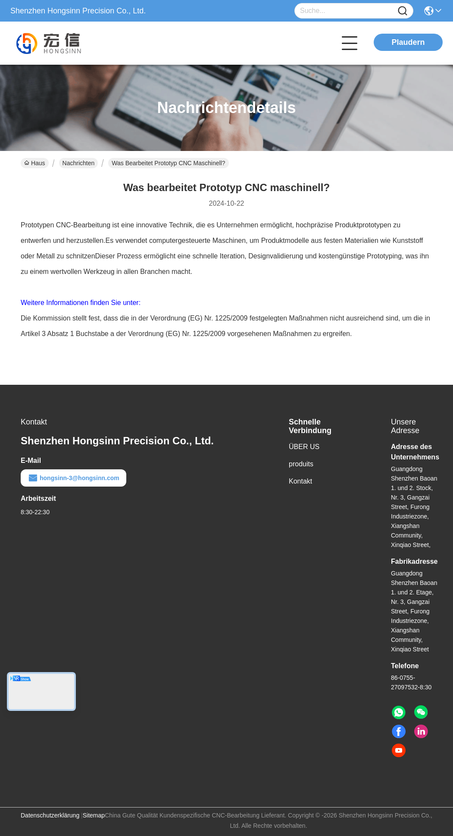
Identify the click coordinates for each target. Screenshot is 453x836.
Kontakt (300, 481)
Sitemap (94, 815)
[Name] (402, 11)
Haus (34, 163)
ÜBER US (304, 446)
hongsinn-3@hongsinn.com (73, 478)
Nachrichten (78, 163)
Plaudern (408, 42)
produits (301, 464)
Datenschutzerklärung (50, 815)
